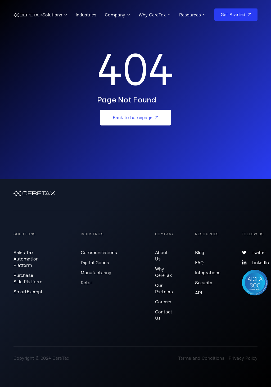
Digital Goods (95, 262)
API (198, 293)
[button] (54, 15)
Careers (163, 302)
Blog (199, 252)
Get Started (236, 14)
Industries (86, 15)
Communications (99, 252)
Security (203, 283)
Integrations (207, 272)
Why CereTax (163, 272)
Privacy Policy (243, 358)
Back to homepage (135, 117)
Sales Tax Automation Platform (26, 258)
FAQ (199, 262)
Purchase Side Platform (27, 278)
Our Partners (164, 288)
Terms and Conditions (201, 358)
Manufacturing (96, 272)
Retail (87, 283)
